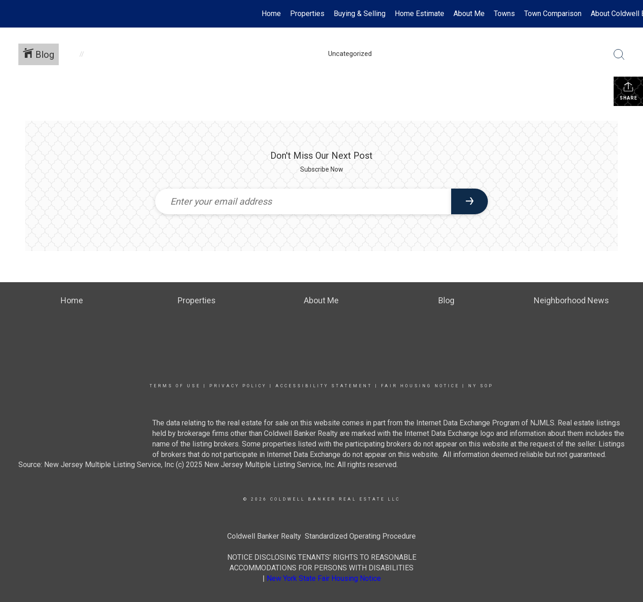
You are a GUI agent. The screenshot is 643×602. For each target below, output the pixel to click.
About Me (469, 13)
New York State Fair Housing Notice (324, 578)
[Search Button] (619, 54)
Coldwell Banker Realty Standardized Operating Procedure (321, 536)
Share (628, 90)
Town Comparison (552, 13)
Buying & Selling (360, 13)
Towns (504, 13)
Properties (307, 13)
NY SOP (480, 386)
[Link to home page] (12, 14)
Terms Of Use (175, 386)
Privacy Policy (238, 386)
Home (271, 13)
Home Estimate (419, 13)
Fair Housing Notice (420, 386)
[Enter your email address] (303, 201)
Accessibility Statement (323, 386)
